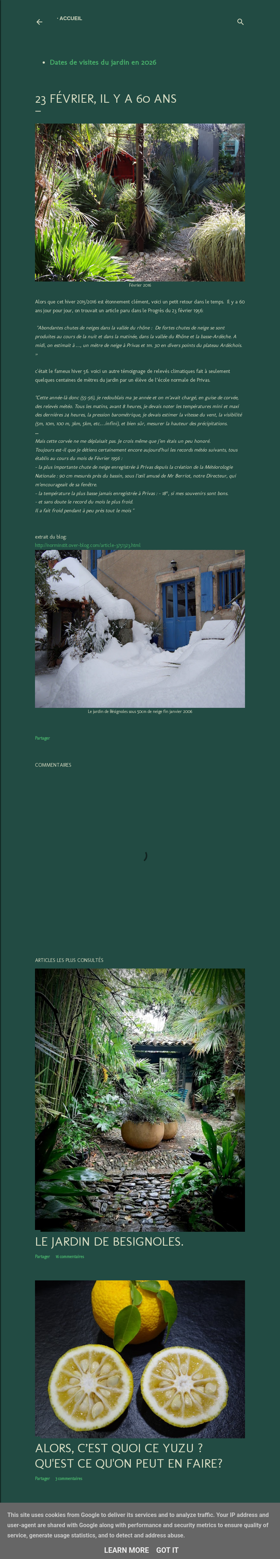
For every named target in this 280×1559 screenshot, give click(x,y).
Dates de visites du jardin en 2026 (103, 62)
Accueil (70, 18)
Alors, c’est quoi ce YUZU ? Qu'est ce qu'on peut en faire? (129, 1455)
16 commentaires (69, 1256)
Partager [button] (42, 738)
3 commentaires (68, 1478)
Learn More (126, 1550)
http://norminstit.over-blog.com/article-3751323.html (88, 545)
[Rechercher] (240, 20)
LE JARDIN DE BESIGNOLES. (109, 1241)
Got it (167, 1550)
